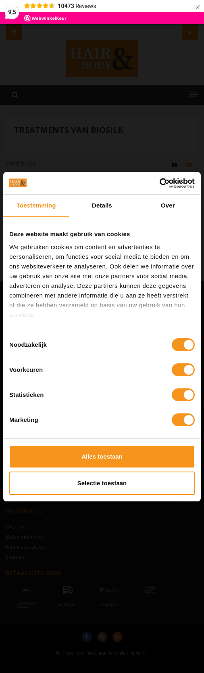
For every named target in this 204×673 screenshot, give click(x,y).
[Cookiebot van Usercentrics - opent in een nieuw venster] (159, 183)
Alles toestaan (102, 456)
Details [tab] (102, 205)
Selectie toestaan (102, 483)
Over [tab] (168, 205)
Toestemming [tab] (36, 205)
